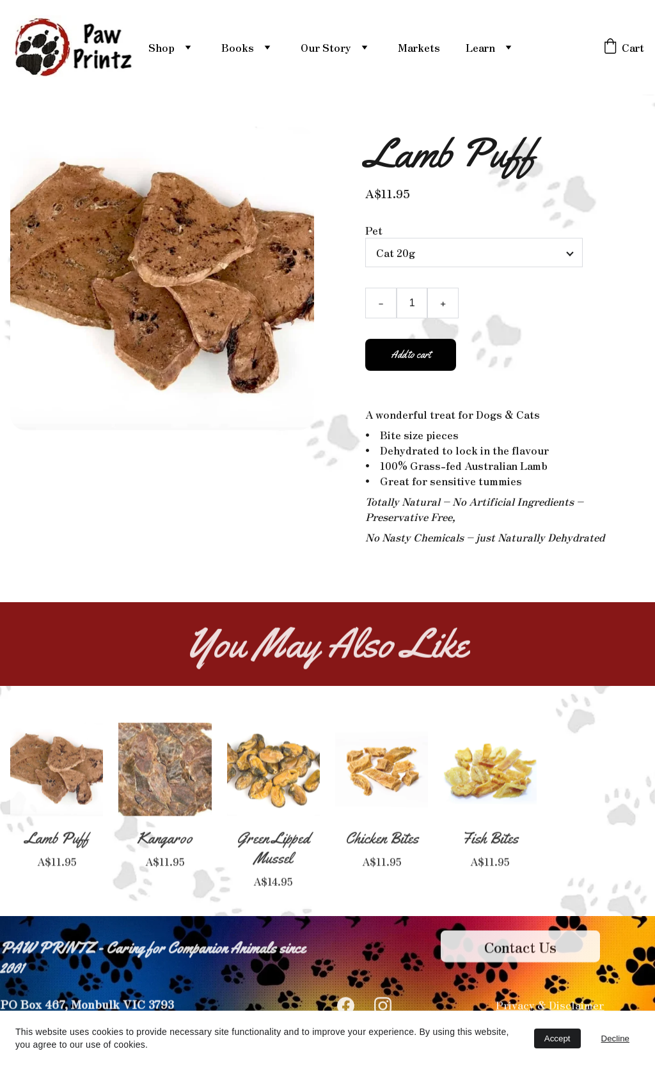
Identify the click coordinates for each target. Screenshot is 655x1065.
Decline (615, 1038)
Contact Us (520, 950)
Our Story (326, 47)
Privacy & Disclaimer (550, 1006)
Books (237, 47)
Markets (419, 47)
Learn (480, 47)
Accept (557, 1038)
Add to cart (410, 362)
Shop (161, 47)
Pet (374, 237)
